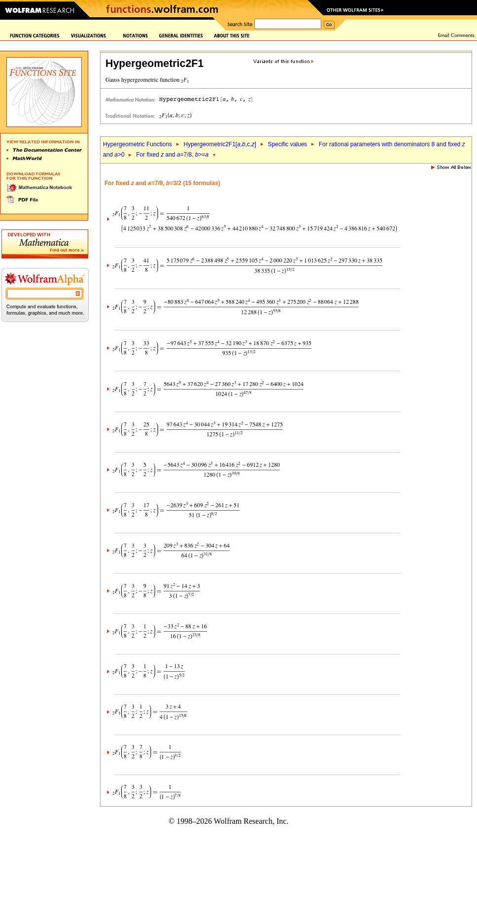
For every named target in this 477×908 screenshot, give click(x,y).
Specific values (287, 144)
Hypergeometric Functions (137, 144)
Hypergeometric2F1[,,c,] (219, 144)
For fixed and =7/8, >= (172, 154)
